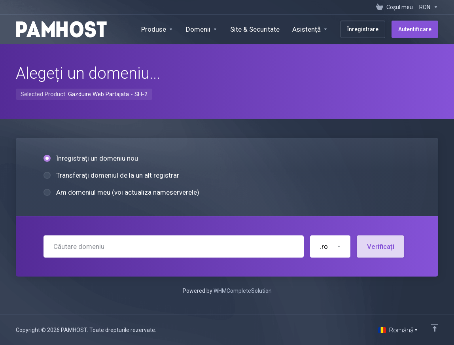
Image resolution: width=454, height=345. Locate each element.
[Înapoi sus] (435, 328)
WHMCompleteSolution (243, 291)
